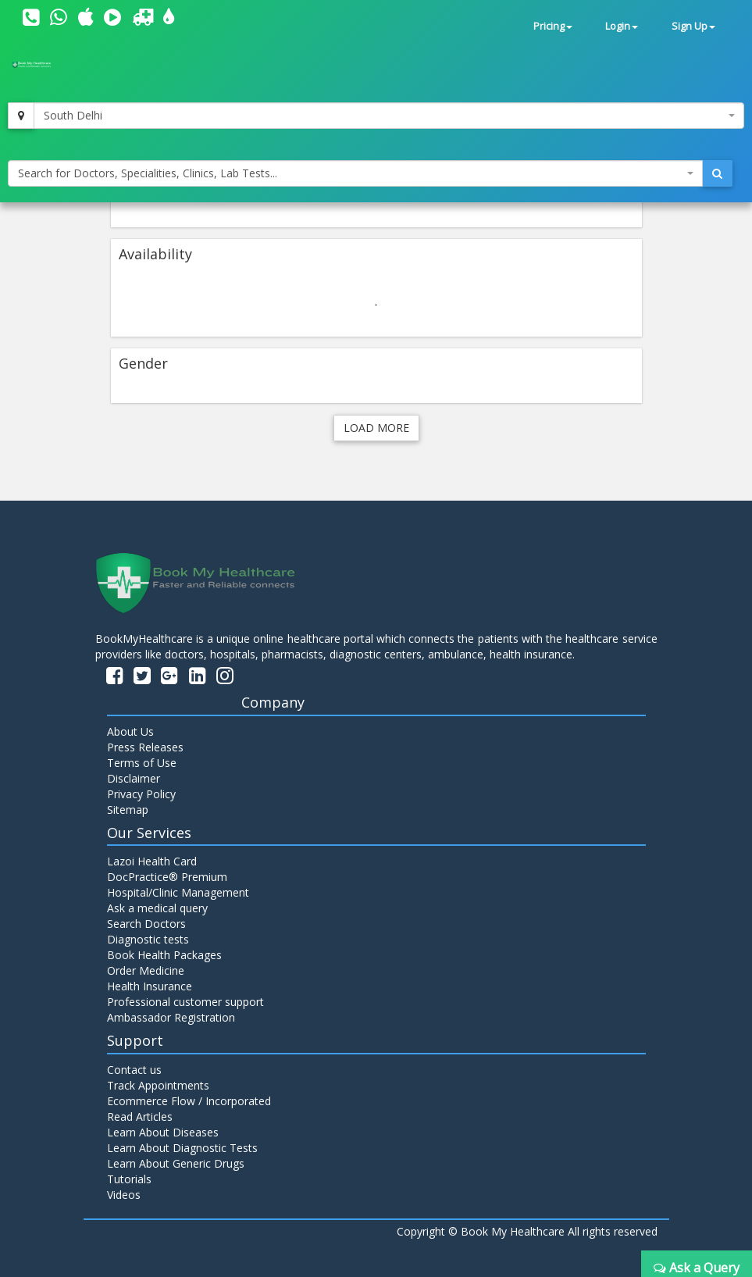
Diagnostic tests (148, 939)
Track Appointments (158, 1085)
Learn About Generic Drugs (175, 1163)
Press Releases (145, 747)
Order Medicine (145, 970)
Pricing (552, 26)
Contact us (134, 1069)
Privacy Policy (141, 794)
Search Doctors (146, 923)
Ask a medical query (157, 908)
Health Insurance (149, 986)
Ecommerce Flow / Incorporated (189, 1100)
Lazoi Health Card (152, 861)
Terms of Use (141, 762)
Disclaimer (133, 778)
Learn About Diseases (163, 1132)
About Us (130, 731)
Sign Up (693, 26)
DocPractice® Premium (167, 876)
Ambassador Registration (171, 1017)
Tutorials (129, 1179)
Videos (124, 1194)
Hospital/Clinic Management (178, 892)
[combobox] (389, 115)
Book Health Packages (164, 954)
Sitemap (127, 809)
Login (621, 26)
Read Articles (140, 1116)
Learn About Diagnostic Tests (182, 1147)
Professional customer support (185, 1001)
